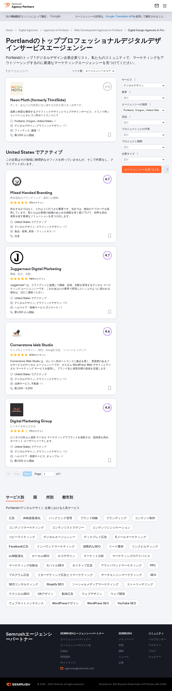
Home (9, 30)
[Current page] (48, 474)
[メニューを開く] (164, 5)
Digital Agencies (28, 30)
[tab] (15, 497)
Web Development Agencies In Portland (98, 30)
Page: (38, 473)
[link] (157, 5)
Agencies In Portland (56, 30)
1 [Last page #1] (59, 473)
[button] (100, 70)
